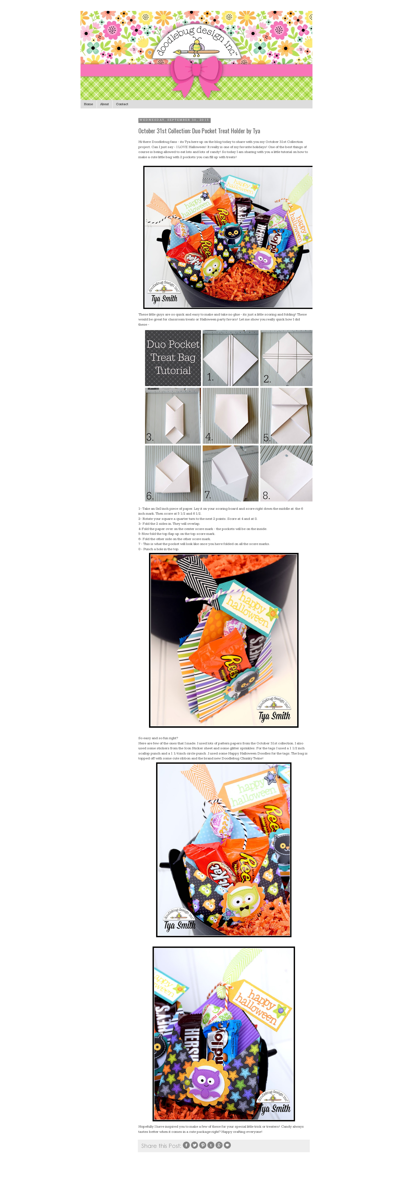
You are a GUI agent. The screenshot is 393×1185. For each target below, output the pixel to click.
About (104, 104)
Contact (122, 104)
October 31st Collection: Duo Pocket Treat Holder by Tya (199, 130)
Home (88, 104)
